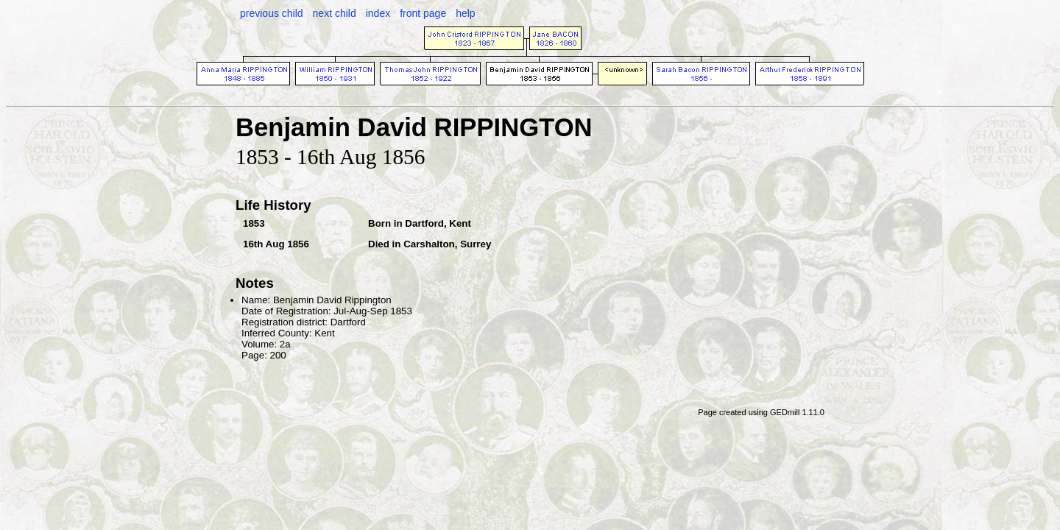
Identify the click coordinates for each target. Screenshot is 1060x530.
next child (334, 13)
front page (423, 13)
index (378, 13)
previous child (271, 13)
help (465, 13)
